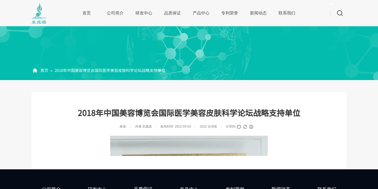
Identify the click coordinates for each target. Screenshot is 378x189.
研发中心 (143, 13)
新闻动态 (258, 13)
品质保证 (172, 13)
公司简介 (115, 13)
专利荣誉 (229, 13)
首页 (86, 13)
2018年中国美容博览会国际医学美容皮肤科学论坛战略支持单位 (110, 70)
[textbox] (331, 4)
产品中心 (201, 13)
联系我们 (287, 13)
